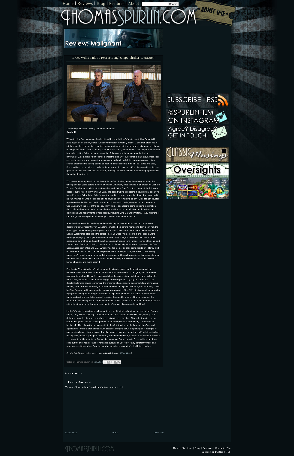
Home (68, 3)
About (133, 3)
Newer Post (71, 432)
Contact (219, 448)
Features (116, 3)
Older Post (159, 432)
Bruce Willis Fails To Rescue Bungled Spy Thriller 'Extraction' (113, 57)
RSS (228, 451)
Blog (101, 3)
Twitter (219, 451)
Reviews (85, 3)
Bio (228, 448)
